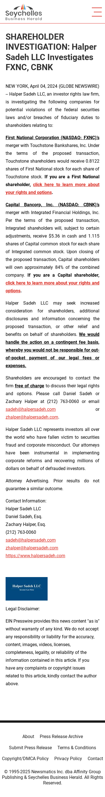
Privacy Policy (68, 758)
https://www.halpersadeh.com (35, 555)
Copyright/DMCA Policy (25, 758)
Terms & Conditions (76, 747)
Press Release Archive (61, 736)
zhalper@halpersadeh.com (32, 417)
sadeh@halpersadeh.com (31, 409)
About (28, 736)
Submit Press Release (30, 747)
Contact (95, 758)
